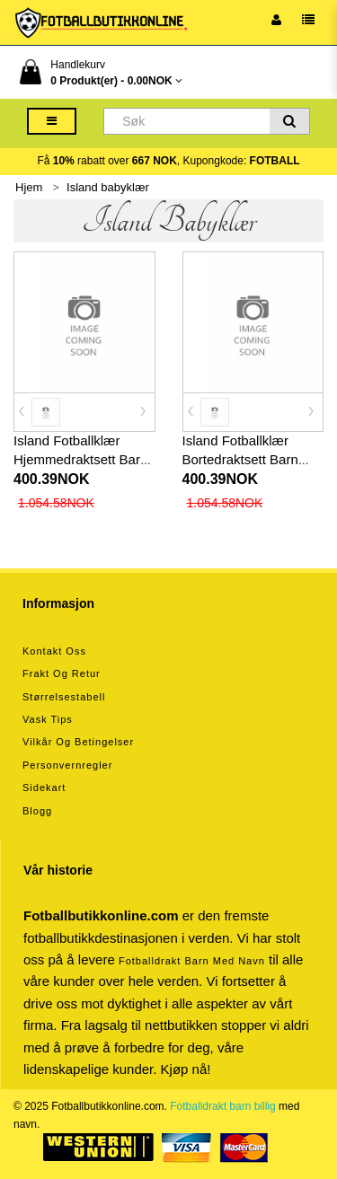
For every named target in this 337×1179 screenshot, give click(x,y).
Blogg (37, 810)
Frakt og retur (61, 673)
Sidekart (44, 787)
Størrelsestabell (63, 696)
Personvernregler (67, 765)
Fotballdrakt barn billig (222, 1106)
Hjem (28, 187)
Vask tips (47, 719)
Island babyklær (108, 187)
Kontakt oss (54, 651)
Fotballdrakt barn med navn (192, 960)
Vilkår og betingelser (78, 741)
